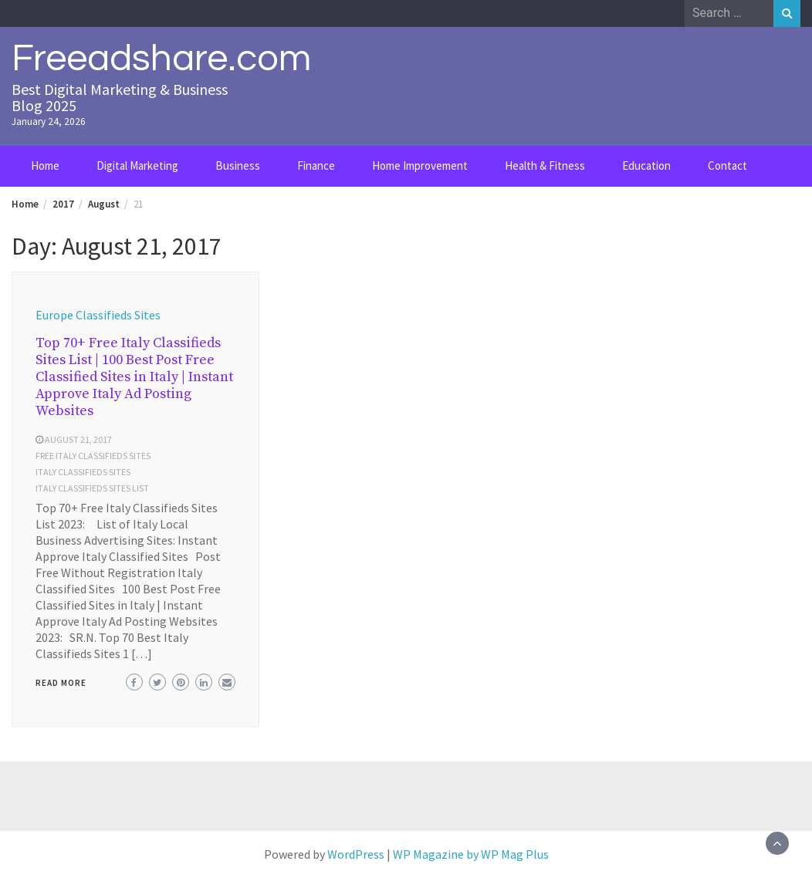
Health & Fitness (545, 165)
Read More (61, 682)
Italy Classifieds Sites (83, 472)
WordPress (355, 854)
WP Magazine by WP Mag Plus (471, 854)
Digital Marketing (137, 165)
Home (45, 165)
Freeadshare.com (161, 58)
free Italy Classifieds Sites (93, 455)
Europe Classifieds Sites (98, 314)
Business (237, 165)
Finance (316, 165)
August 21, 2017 (78, 439)
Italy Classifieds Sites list (92, 488)
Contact (727, 165)
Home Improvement (420, 165)
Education (646, 165)
